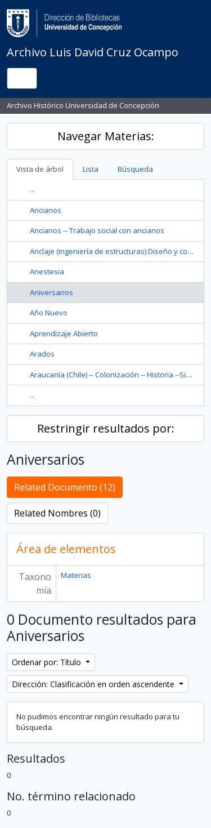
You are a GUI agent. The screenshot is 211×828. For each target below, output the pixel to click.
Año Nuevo (49, 313)
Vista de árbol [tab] (40, 169)
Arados (42, 354)
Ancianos (45, 210)
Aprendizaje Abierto (64, 333)
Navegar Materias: (105, 136)
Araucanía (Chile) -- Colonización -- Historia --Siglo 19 (117, 375)
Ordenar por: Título (47, 662)
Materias (76, 575)
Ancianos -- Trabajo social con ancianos (97, 230)
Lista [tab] (90, 169)
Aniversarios (51, 292)
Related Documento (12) (64, 487)
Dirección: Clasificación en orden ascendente (94, 684)
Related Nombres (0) (57, 513)
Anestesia (47, 271)
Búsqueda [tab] (135, 169)
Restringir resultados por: (105, 428)
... (32, 189)
